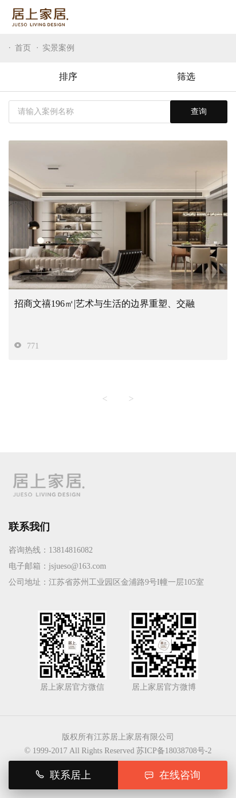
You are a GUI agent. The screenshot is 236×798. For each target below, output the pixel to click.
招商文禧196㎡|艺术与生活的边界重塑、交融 (104, 303)
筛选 (177, 76)
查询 (199, 111)
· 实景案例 (56, 48)
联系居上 (63, 775)
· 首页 (20, 48)
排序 (59, 76)
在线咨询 (172, 775)
